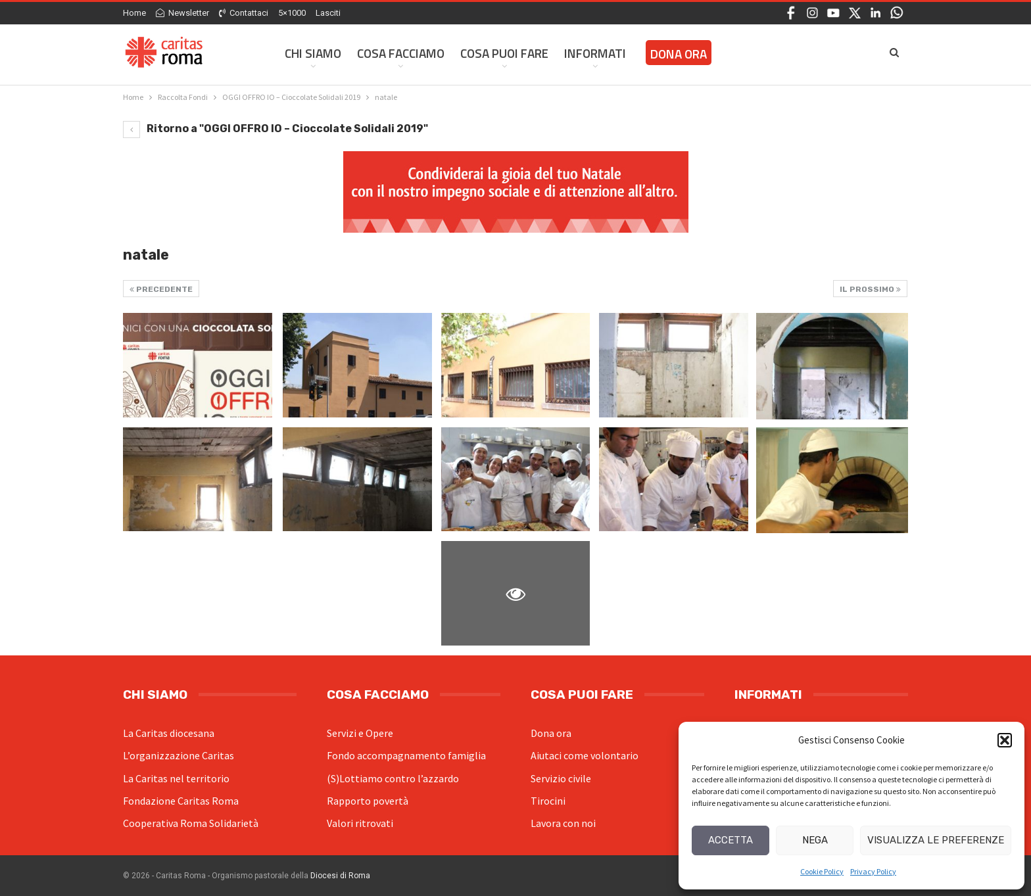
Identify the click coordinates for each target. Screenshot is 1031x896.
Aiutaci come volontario (584, 755)
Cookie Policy (822, 871)
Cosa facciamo (400, 52)
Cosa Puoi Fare (504, 52)
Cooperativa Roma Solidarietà (190, 823)
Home (134, 13)
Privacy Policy (873, 871)
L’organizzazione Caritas (178, 755)
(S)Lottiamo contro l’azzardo (393, 778)
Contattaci (243, 13)
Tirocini (548, 800)
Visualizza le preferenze (935, 840)
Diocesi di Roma (340, 875)
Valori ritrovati (360, 823)
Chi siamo (313, 52)
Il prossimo (870, 289)
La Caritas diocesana (168, 733)
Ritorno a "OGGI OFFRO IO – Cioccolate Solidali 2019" (275, 128)
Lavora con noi (563, 823)
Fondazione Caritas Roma (181, 800)
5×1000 (292, 13)
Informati (595, 52)
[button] (1004, 740)
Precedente (161, 289)
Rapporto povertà (367, 800)
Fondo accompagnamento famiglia (406, 755)
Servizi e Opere (360, 733)
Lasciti (328, 13)
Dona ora (551, 733)
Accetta (730, 840)
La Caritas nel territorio (176, 778)
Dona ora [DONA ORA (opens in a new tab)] (678, 53)
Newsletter (182, 13)
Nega (815, 840)
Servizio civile (561, 778)
